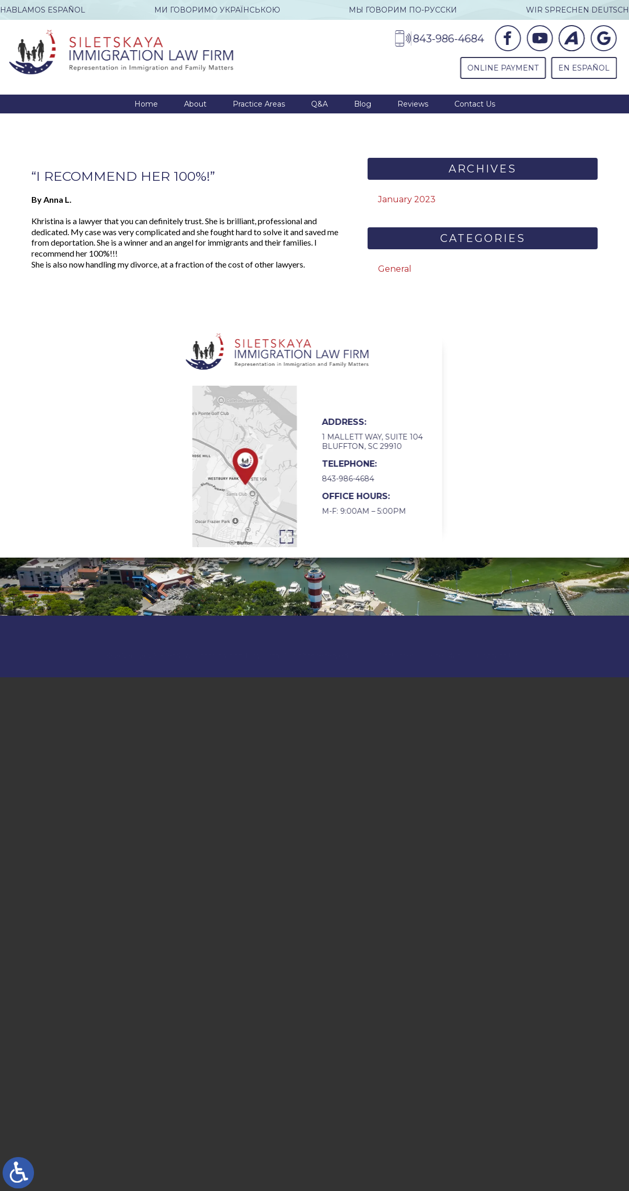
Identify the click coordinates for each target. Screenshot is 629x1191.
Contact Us (474, 104)
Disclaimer (395, 646)
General (394, 269)
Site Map (445, 646)
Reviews (412, 104)
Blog (362, 104)
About (195, 104)
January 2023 (407, 199)
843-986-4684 (341, 478)
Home (146, 104)
